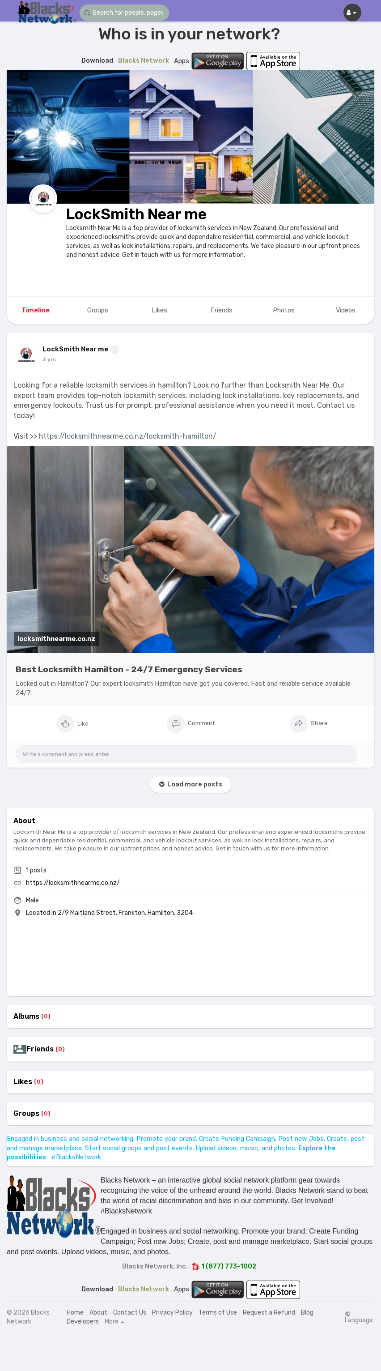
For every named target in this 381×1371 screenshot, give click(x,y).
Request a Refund (269, 1312)
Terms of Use (218, 1312)
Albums (26, 1016)
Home (75, 1312)
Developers (83, 1321)
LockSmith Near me (136, 214)
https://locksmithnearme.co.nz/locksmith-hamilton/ (127, 436)
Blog (307, 1312)
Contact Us (129, 1312)
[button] (124, 12)
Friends (40, 1049)
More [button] (114, 1322)
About (98, 1312)
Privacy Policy (172, 1312)
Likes (22, 1081)
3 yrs (49, 359)
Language (359, 1317)
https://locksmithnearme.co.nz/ (73, 883)
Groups (26, 1113)
